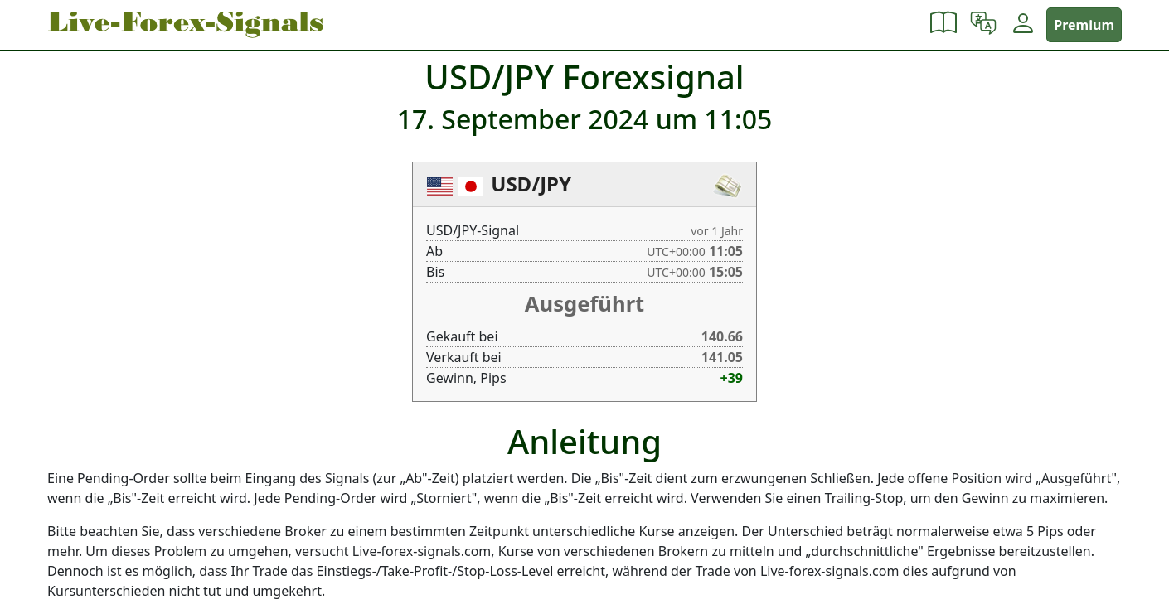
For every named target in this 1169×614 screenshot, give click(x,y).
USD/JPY (531, 183)
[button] (943, 24)
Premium (1084, 25)
